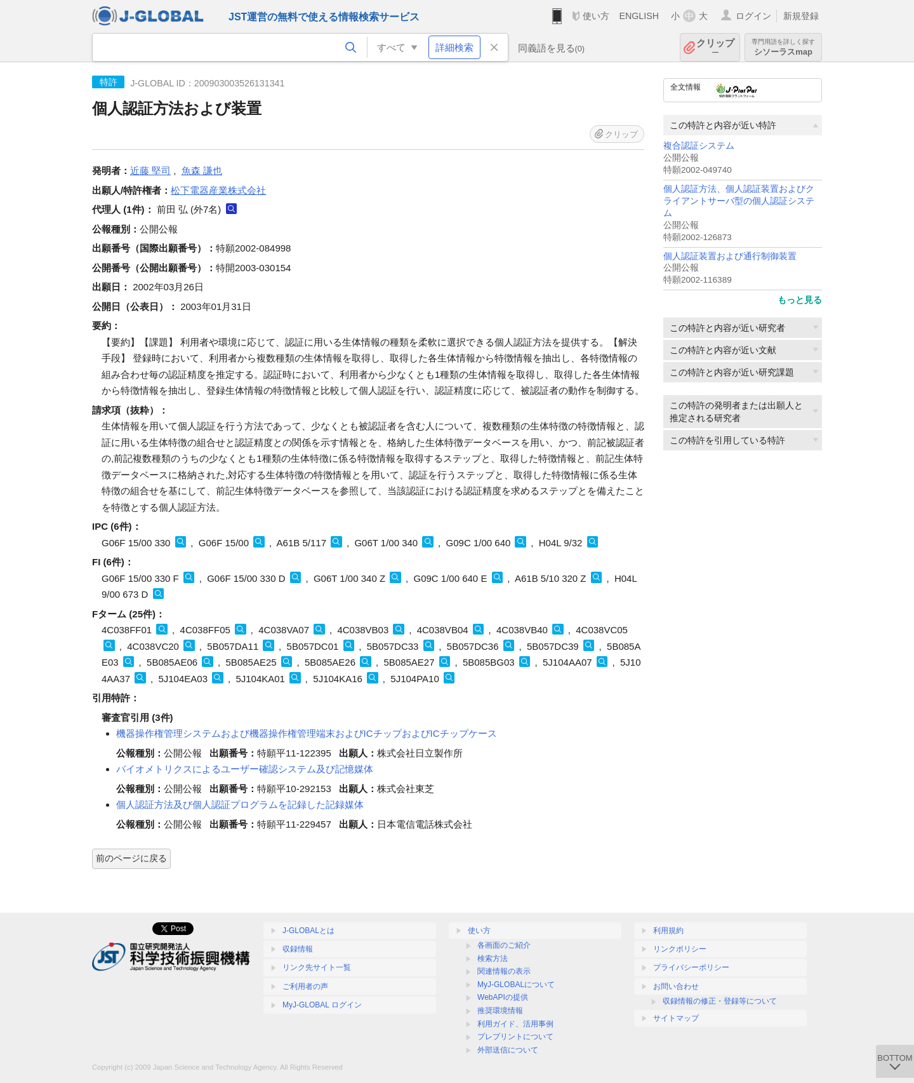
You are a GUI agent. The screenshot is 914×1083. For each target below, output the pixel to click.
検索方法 (492, 958)
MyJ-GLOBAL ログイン (322, 1004)
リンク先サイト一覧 (316, 967)
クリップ (715, 47)
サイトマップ (676, 1018)
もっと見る (800, 300)
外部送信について (507, 1050)
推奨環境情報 (500, 1010)
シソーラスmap (783, 47)
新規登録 (801, 16)
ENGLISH (639, 16)
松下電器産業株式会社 (218, 190)
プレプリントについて (515, 1036)
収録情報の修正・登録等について (720, 1001)
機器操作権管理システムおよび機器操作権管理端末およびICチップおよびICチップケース (306, 733)
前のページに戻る (131, 858)
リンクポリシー (679, 949)
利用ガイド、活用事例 (515, 1023)
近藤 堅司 (150, 170)
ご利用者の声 (305, 986)
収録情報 (297, 949)
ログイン (753, 16)
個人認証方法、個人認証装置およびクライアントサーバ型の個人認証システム (738, 201)
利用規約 (668, 930)
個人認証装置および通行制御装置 (730, 256)
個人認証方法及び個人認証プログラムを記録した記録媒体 (240, 804)
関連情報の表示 (504, 971)
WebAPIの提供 (502, 997)
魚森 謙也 (202, 170)
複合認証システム (698, 146)
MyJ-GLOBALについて (516, 984)
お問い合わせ (676, 986)
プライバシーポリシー (691, 967)
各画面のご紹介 (504, 945)
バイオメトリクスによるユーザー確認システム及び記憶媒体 (244, 768)
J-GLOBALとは (308, 930)
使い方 (596, 16)
